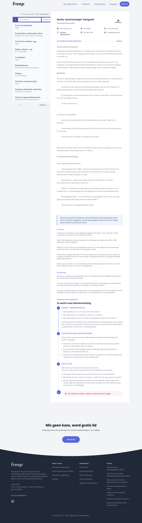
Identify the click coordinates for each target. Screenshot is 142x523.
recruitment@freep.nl (19, 495)
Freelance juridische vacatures (118, 499)
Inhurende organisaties (60, 475)
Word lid (124, 4)
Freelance (86, 4)
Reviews (55, 479)
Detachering (100, 4)
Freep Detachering (86, 471)
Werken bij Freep (85, 475)
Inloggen (113, 4)
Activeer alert (47, 20)
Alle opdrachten (70, 4)
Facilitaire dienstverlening (65, 33)
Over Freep (83, 467)
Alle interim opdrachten (61, 467)
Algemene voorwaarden (88, 483)
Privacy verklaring (85, 479)
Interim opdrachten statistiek (63, 471)
